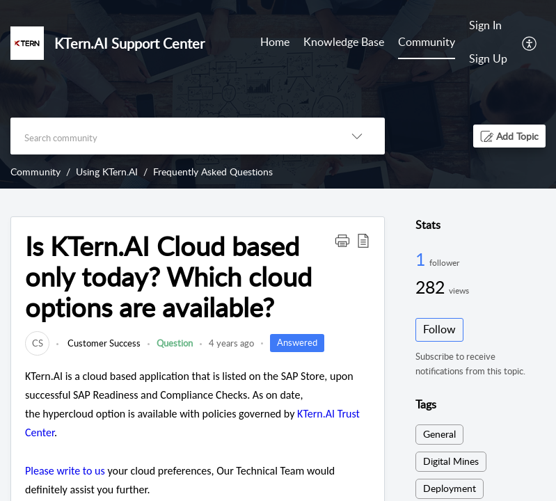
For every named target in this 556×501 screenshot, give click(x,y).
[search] (169, 136)
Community (426, 41)
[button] (509, 136)
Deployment (449, 488)
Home (274, 41)
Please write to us (65, 470)
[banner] (278, 94)
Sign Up (488, 58)
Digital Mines (451, 461)
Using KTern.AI (107, 171)
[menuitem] (488, 43)
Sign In (485, 25)
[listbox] (357, 136)
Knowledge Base (343, 41)
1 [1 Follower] (422, 259)
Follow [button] (439, 329)
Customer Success (103, 343)
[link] (37, 343)
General (439, 433)
